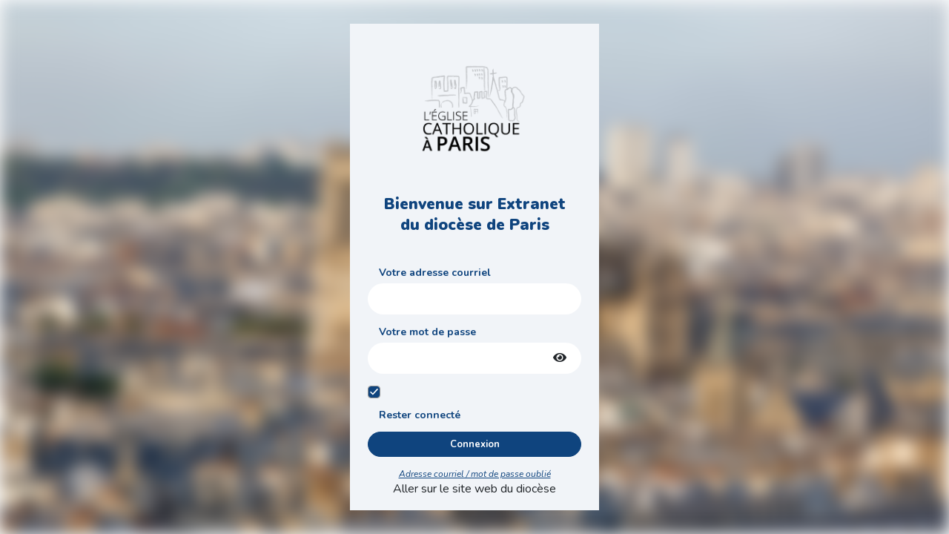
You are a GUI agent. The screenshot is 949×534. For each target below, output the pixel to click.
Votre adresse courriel (435, 273)
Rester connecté (419, 415)
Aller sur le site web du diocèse (474, 489)
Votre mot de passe (427, 332)
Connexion (475, 444)
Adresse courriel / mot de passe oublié (475, 474)
